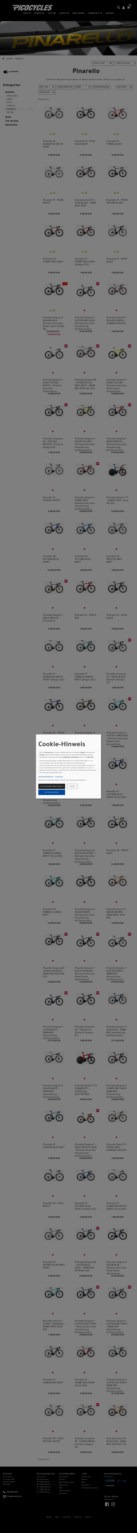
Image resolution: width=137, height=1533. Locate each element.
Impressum (59, 777)
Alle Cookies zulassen (52, 792)
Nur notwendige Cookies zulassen (51, 786)
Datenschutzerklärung (45, 777)
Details (72, 786)
